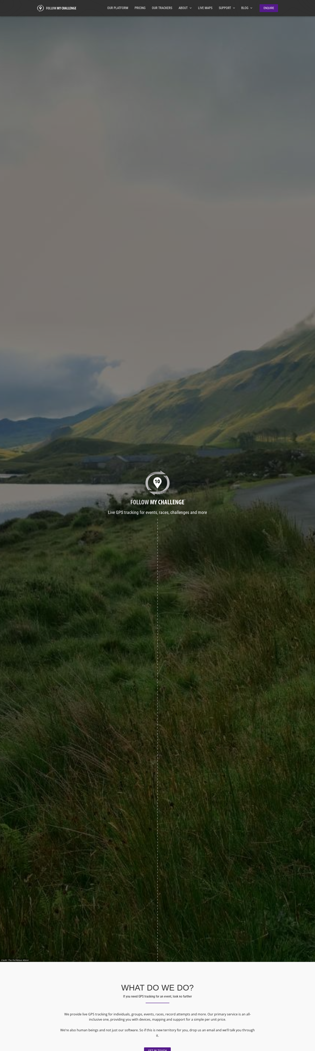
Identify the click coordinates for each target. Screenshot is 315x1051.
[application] (190, 8)
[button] (269, 8)
